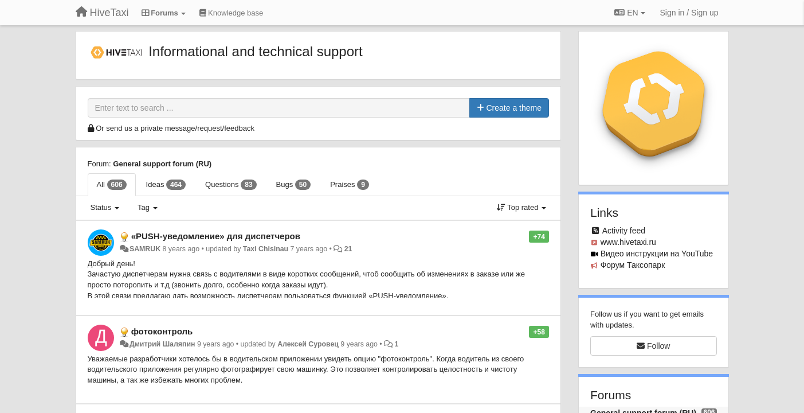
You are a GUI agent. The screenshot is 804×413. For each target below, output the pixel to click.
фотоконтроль (162, 331)
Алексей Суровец (308, 344)
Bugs (293, 185)
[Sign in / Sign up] (689, 12)
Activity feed (623, 230)
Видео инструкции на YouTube (657, 253)
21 (348, 249)
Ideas (166, 185)
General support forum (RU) (162, 163)
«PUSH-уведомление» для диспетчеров (215, 236)
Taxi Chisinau (265, 249)
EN (629, 12)
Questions (231, 185)
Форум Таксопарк (633, 265)
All (112, 185)
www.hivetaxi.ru (628, 242)
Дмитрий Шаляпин (162, 344)
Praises (349, 185)
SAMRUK (145, 249)
